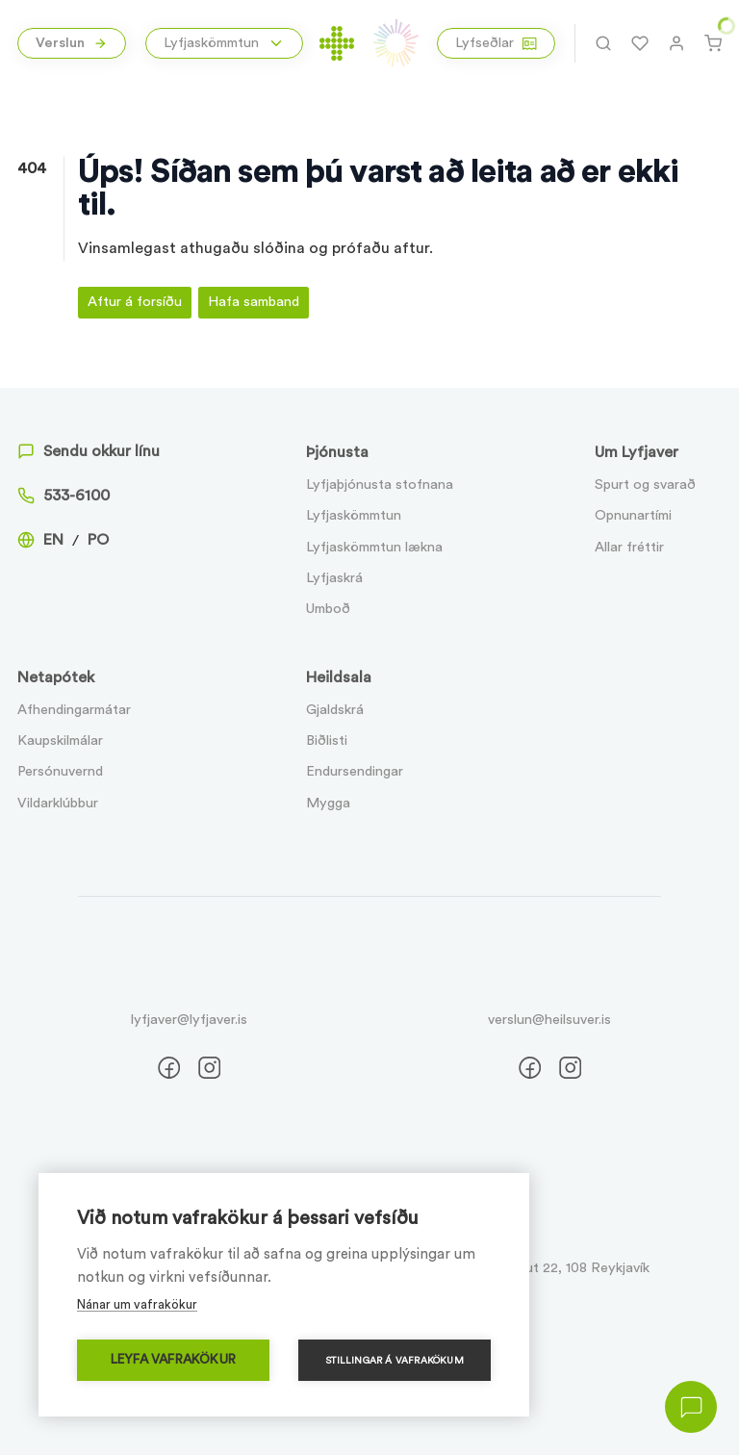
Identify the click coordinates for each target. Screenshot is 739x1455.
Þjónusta (337, 452)
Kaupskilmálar (60, 740)
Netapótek (55, 677)
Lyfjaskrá (334, 578)
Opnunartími (633, 515)
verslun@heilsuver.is (549, 1019)
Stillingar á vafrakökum (394, 1361)
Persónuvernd (60, 771)
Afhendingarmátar (74, 709)
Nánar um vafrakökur (137, 1304)
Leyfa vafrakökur (173, 1359)
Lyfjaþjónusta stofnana (379, 484)
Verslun (71, 43)
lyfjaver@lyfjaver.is (189, 1019)
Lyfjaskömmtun (353, 515)
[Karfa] (713, 43)
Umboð (328, 608)
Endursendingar (354, 771)
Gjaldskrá (335, 709)
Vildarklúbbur (57, 803)
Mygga (328, 803)
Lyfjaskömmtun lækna (374, 547)
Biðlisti (326, 740)
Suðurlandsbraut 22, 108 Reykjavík (542, 1268)
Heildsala (338, 677)
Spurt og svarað (645, 484)
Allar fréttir (629, 547)
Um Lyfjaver (636, 452)
